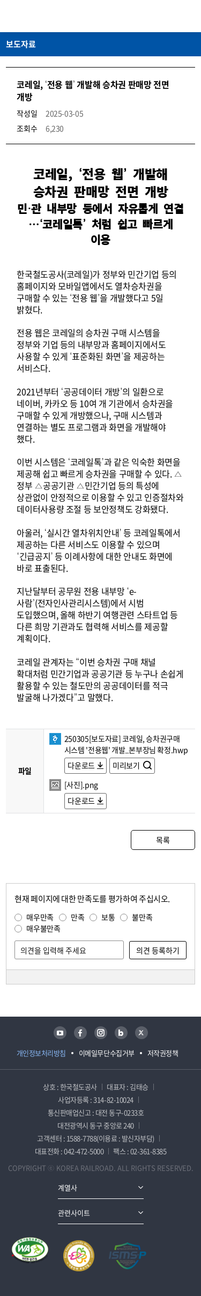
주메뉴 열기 (188, 16)
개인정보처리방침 (41, 1053)
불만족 (142, 917)
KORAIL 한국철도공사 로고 (48, 16)
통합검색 (169, 16)
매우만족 (40, 917)
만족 (77, 917)
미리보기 (127, 765)
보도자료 (21, 44)
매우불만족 (43, 928)
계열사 (67, 1187)
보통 (108, 917)
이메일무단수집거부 (107, 1053)
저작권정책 (162, 1053)
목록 (162, 839)
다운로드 (81, 765)
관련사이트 (74, 1213)
